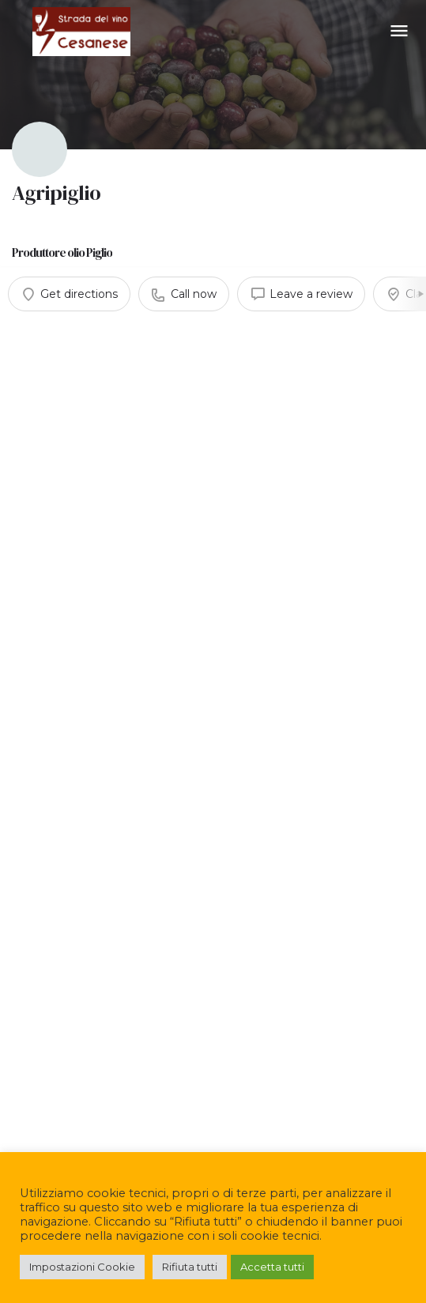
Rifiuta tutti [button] (189, 1266)
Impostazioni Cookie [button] (82, 1266)
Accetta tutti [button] (272, 1266)
